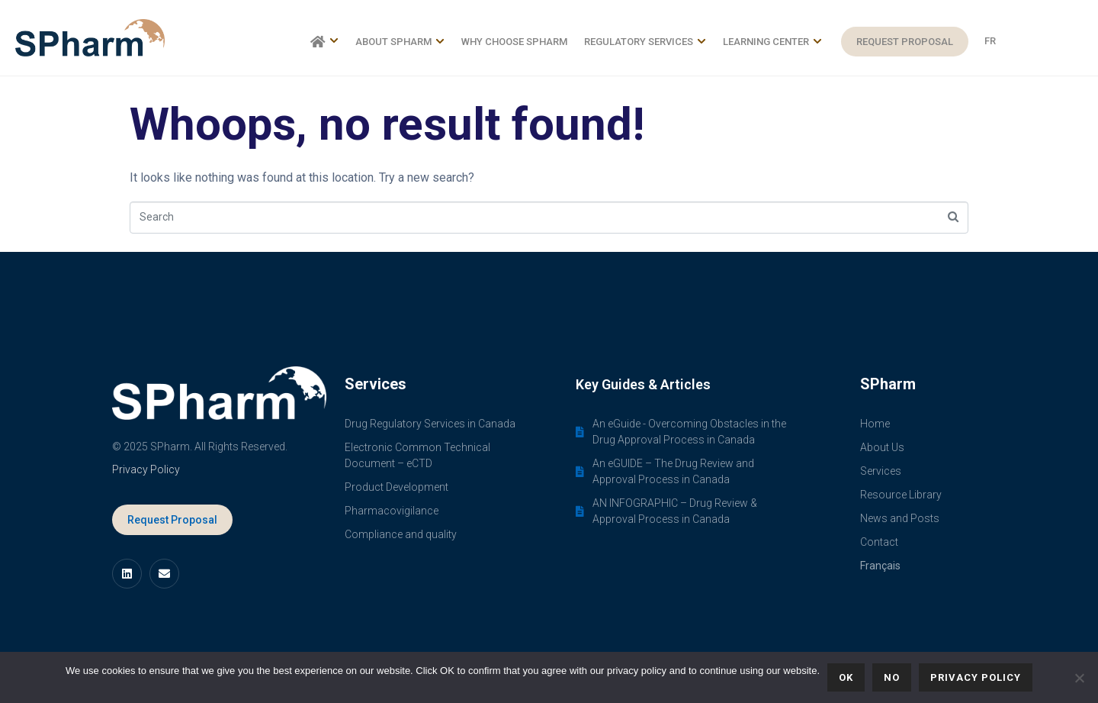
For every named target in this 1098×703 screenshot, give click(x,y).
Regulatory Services (645, 41)
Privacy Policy (146, 469)
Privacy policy (975, 677)
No (892, 677)
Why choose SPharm (514, 41)
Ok (846, 677)
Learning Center (772, 41)
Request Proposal (904, 41)
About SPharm (400, 41)
